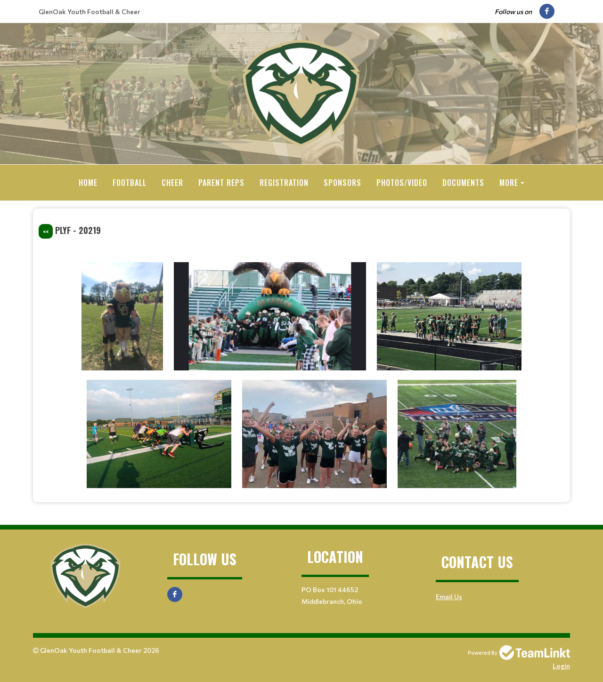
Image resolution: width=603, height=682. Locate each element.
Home (88, 182)
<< (46, 231)
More (508, 182)
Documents (463, 182)
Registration (284, 182)
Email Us (449, 596)
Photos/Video (401, 182)
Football (130, 182)
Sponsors (342, 182)
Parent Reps (221, 182)
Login (561, 665)
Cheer (172, 182)
